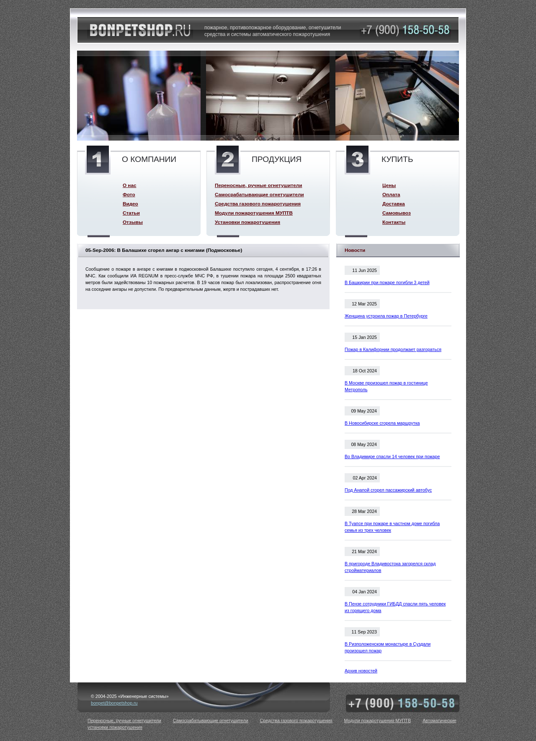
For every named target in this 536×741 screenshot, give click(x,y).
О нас (129, 185)
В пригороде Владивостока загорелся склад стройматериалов (390, 567)
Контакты (393, 222)
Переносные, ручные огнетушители (258, 185)
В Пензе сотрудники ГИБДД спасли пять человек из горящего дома (395, 607)
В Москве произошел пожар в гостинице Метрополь (386, 386)
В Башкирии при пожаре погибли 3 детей (387, 282)
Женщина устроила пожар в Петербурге (386, 315)
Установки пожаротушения (247, 222)
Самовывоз (396, 212)
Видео (130, 203)
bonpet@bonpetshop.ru (114, 702)
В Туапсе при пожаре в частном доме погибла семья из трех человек (392, 527)
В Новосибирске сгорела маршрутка (382, 423)
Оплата (391, 194)
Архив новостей (361, 670)
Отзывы (133, 222)
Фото (129, 194)
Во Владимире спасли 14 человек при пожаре (392, 456)
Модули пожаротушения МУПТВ (254, 212)
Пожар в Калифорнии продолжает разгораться (393, 349)
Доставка (393, 203)
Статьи (131, 212)
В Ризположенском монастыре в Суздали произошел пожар (387, 647)
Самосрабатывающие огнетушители (259, 194)
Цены (389, 185)
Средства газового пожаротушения (258, 203)
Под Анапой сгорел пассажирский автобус (388, 489)
